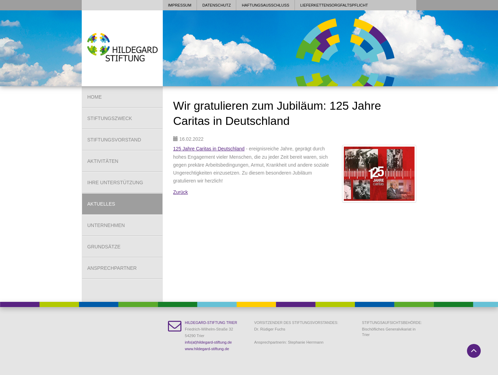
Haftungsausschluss (265, 5)
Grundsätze (103, 246)
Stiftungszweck (109, 118)
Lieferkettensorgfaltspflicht (334, 5)
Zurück (180, 192)
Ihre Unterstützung (115, 182)
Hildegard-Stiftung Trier (211, 322)
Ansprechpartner (112, 268)
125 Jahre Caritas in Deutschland (209, 148)
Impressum (179, 5)
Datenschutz (216, 5)
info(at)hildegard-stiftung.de (208, 342)
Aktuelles (101, 204)
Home (94, 97)
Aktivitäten (102, 161)
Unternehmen (106, 225)
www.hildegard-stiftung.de (207, 349)
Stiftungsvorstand (114, 139)
